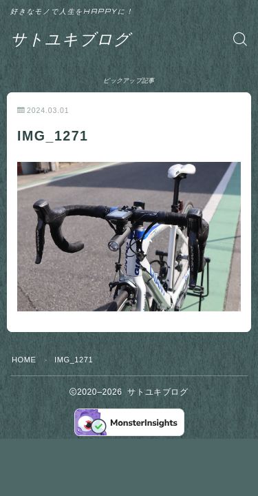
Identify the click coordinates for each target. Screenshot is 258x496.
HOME (24, 359)
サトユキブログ (70, 39)
